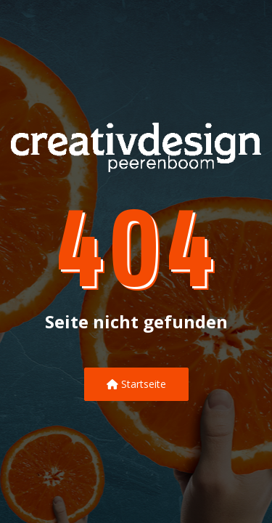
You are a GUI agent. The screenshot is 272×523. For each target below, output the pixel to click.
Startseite (136, 384)
